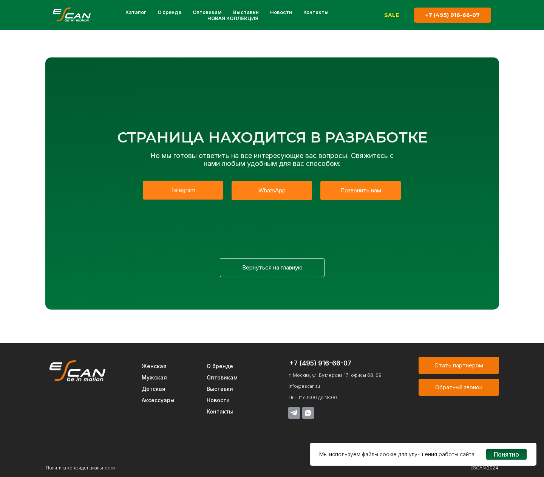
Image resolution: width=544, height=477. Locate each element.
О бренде (169, 12)
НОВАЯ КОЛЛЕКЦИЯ (232, 18)
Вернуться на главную (272, 267)
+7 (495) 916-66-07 (452, 15)
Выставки (246, 12)
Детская (153, 389)
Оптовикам (207, 12)
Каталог (135, 12)
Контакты (316, 12)
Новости (281, 12)
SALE (391, 15)
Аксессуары (158, 400)
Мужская (154, 377)
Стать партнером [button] (458, 365)
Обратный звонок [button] (458, 387)
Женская (154, 366)
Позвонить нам (360, 190)
